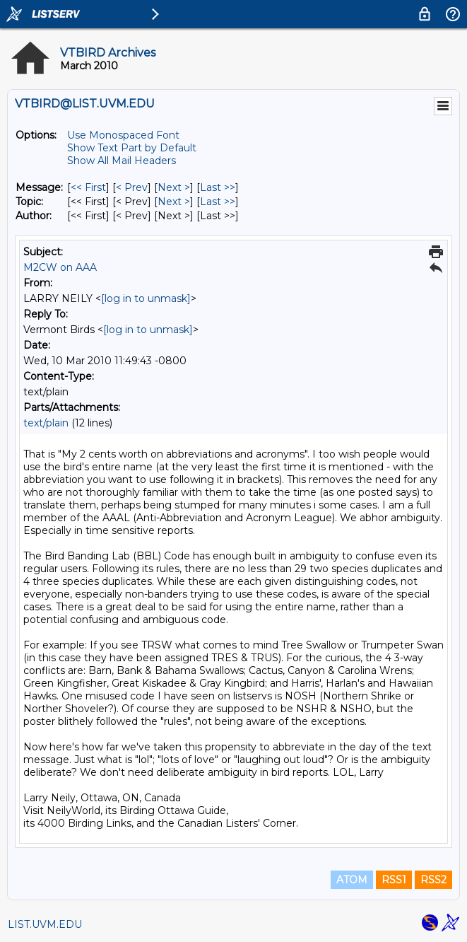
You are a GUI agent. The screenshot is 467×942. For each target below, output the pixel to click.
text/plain (46, 423)
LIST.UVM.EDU (45, 924)
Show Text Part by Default (131, 147)
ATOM (351, 879)
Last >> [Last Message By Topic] (217, 201)
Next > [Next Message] (174, 187)
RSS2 (433, 879)
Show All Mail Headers (121, 160)
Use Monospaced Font (123, 135)
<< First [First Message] (88, 187)
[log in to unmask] (146, 298)
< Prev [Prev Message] (132, 187)
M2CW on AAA (60, 267)
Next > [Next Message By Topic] (174, 201)
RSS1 (394, 879)
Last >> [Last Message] (217, 187)
